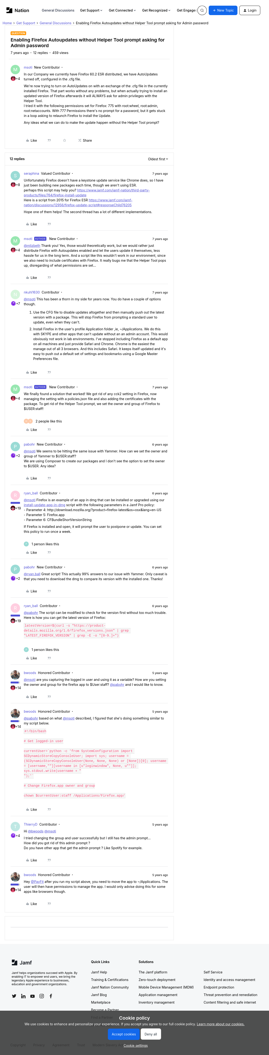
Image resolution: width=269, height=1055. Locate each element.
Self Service (213, 972)
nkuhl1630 (32, 292)
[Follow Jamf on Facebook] (51, 996)
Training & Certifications (110, 980)
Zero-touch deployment (157, 980)
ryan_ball (31, 493)
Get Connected (123, 10)
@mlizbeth (32, 246)
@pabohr (31, 613)
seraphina (31, 173)
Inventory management (157, 1002)
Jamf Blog (99, 995)
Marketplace (100, 1002)
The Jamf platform (153, 972)
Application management (158, 995)
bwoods (30, 673)
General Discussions (58, 10)
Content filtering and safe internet (230, 1002)
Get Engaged (189, 10)
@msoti (30, 299)
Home (7, 23)
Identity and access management (229, 980)
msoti (28, 67)
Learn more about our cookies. (221, 1024)
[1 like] (41, 544)
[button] (223, 10)
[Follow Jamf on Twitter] (14, 996)
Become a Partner (105, 1010)
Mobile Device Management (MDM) (166, 987)
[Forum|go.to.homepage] (17, 10)
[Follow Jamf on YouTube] (32, 996)
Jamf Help (99, 972)
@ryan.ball (32, 574)
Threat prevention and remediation (230, 995)
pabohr (29, 444)
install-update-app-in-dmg (44, 505)
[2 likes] (43, 421)
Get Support (91, 10)
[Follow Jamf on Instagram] (41, 996)
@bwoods (36, 831)
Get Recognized (156, 10)
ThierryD (30, 824)
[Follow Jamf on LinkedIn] (23, 996)
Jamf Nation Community (110, 987)
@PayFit (37, 882)
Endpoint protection (219, 987)
